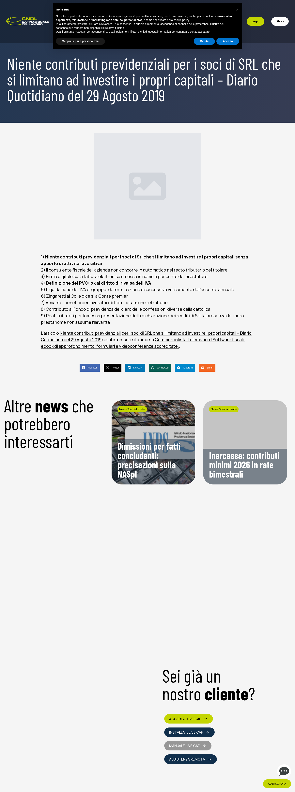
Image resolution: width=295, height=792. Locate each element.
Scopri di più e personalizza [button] (80, 41)
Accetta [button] (228, 41)
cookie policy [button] (181, 20)
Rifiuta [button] (204, 41)
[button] (237, 9)
